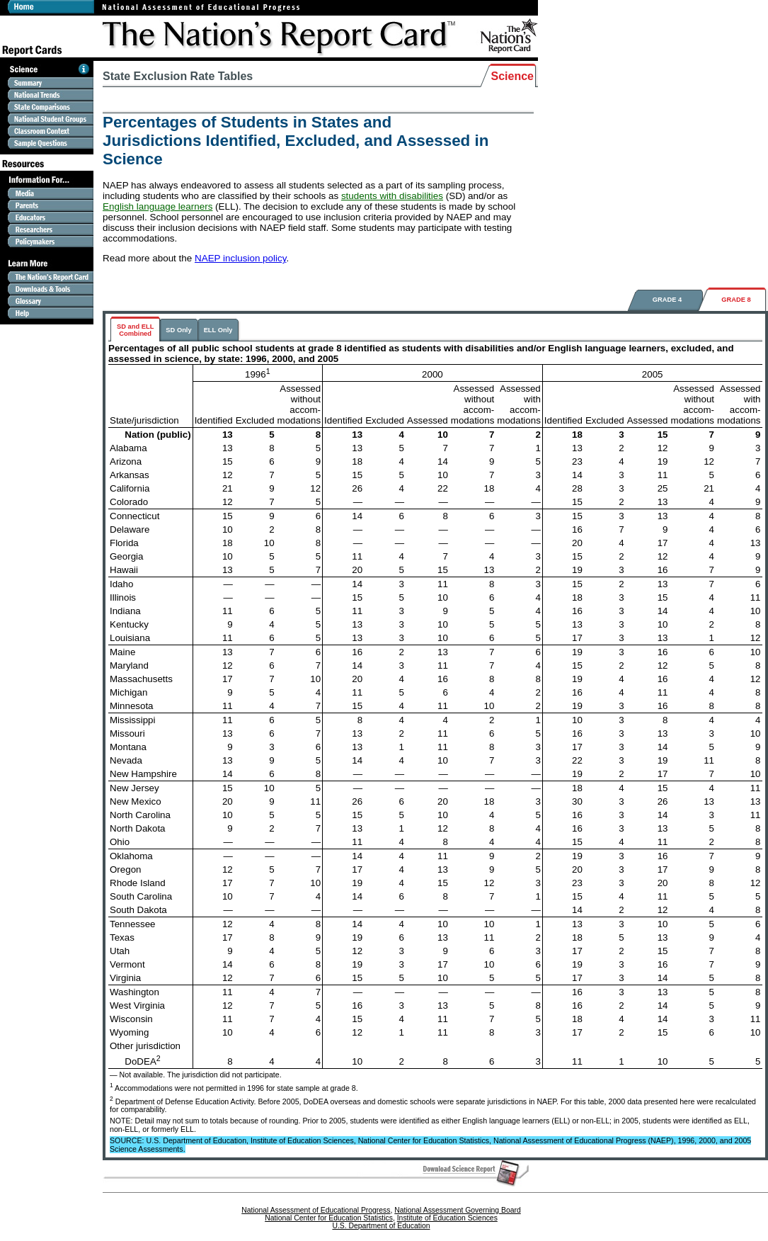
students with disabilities (392, 196)
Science (512, 76)
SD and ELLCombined (135, 330)
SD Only (178, 330)
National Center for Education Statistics (329, 1218)
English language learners (157, 206)
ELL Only (218, 330)
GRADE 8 (735, 299)
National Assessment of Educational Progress (315, 1210)
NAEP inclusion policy (240, 258)
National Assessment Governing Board (457, 1210)
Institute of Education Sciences (447, 1218)
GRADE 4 (667, 299)
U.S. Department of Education (381, 1226)
